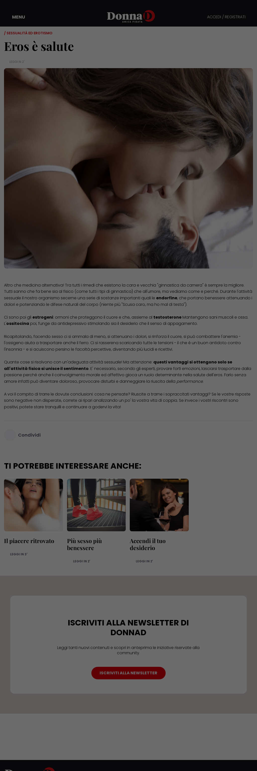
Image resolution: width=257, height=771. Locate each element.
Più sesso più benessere (84, 544)
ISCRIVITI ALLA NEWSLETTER (128, 673)
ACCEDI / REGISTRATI (226, 17)
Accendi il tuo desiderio (148, 544)
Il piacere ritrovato (29, 541)
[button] (15, 17)
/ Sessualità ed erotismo (28, 33)
